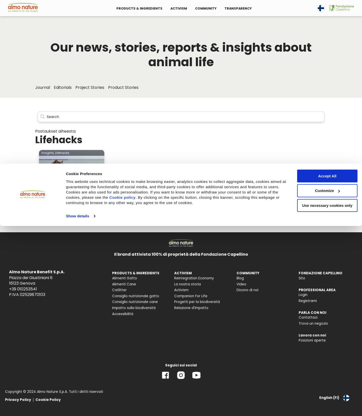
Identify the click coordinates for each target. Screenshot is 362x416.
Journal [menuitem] (42, 87)
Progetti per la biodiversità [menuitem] (197, 301)
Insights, (47, 153)
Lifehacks (62, 153)
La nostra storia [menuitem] (187, 284)
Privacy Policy (18, 399)
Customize (320, 27)
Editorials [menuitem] (63, 87)
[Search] (181, 116)
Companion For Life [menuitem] (190, 296)
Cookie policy (155, 34)
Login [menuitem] (303, 294)
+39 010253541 (23, 289)
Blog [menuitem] (240, 278)
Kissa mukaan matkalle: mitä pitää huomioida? (70, 208)
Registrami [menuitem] (308, 300)
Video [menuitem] (241, 284)
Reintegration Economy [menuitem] (194, 278)
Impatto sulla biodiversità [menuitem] (134, 308)
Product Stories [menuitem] (123, 87)
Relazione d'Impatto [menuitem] (191, 308)
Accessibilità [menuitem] (122, 314)
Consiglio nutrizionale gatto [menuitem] (135, 296)
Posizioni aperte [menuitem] (312, 340)
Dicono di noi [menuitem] (247, 290)
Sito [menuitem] (302, 278)
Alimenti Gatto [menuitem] (124, 278)
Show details (77, 52)
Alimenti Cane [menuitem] (124, 284)
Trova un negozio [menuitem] (313, 323)
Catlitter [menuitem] (119, 290)
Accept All (320, 12)
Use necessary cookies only (320, 42)
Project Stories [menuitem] (89, 87)
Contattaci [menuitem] (308, 317)
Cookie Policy (48, 399)
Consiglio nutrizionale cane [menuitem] (135, 301)
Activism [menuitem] (181, 290)
